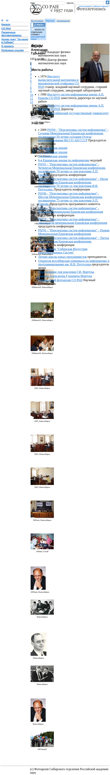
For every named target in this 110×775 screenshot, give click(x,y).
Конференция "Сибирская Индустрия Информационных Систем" (62, 250)
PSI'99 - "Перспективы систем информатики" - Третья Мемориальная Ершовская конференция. (73, 239)
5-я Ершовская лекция (52, 156)
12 (31, 102)
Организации (63, 21)
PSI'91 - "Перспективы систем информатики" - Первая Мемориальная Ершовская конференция (73, 232)
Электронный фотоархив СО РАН (60, 280)
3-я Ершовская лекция (52, 152)
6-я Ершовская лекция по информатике (63, 160)
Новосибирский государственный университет (78, 113)
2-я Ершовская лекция (52, 147)
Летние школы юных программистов (62, 256)
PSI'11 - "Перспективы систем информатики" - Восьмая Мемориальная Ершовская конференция (70, 210)
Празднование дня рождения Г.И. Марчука (66, 272)
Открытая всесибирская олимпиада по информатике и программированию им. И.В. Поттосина (73, 262)
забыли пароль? (101, 6)
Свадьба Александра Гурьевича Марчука (65, 276)
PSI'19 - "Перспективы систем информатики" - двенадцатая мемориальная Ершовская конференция (72, 221)
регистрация (85, 6)
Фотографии (37, 21)
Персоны (50, 21)
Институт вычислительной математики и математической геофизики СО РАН (58, 82)
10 (31, 95)
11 (31, 98)
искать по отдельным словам (37, 32)
